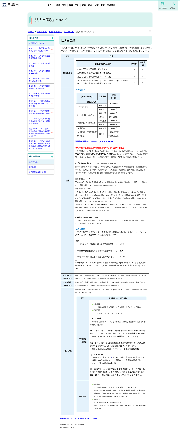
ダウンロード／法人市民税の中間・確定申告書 (39, 87)
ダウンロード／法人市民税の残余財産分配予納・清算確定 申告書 (39, 121)
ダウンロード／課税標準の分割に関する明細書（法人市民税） (39, 103)
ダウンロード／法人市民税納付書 (39, 64)
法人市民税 (69, 32)
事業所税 (32, 167)
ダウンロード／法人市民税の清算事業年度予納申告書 (39, 112)
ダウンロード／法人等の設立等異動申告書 (39, 57)
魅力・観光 (87, 5)
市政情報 (111, 5)
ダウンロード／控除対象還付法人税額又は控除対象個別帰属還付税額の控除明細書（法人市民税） (39, 144)
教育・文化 (74, 5)
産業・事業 (99, 5)
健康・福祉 (61, 5)
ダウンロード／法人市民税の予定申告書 (39, 95)
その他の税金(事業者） (38, 172)
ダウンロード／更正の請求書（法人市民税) (39, 79)
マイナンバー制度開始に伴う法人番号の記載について (39, 49)
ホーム (31, 32)
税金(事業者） (55, 32)
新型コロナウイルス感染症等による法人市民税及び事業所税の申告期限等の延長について (39, 132)
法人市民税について (36, 43)
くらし (51, 5)
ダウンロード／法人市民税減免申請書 (39, 72)
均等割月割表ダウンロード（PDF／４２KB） (94, 141)
